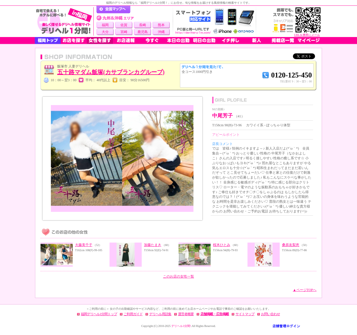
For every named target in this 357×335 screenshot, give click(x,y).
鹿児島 (142, 32)
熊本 (161, 25)
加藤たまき (152, 245)
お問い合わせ (270, 314)
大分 (105, 32)
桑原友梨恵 (290, 245)
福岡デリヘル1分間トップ (99, 314)
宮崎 (123, 32)
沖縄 (161, 32)
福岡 (105, 25)
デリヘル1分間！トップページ (113, 9)
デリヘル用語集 (160, 314)
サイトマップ (244, 314)
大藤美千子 (83, 245)
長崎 (142, 25)
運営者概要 (186, 314)
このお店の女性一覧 (178, 276)
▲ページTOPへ (304, 290)
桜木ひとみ (221, 245)
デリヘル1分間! (181, 326)
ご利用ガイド (133, 314)
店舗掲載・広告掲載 (214, 314)
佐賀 (123, 25)
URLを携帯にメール (307, 34)
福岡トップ (48, 40)
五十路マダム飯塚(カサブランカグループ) (110, 72)
